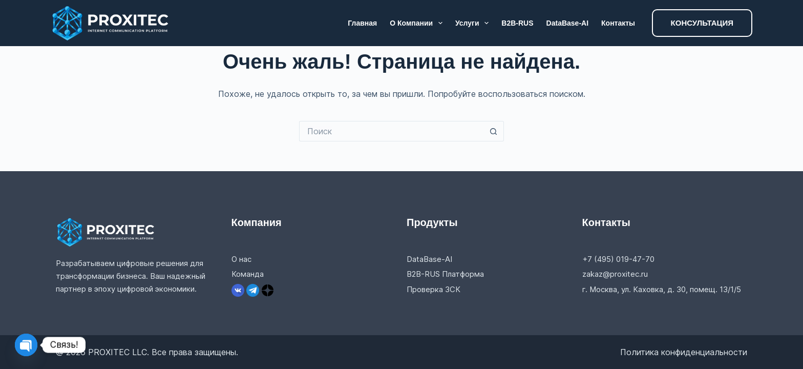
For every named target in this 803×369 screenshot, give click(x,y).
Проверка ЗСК (433, 289)
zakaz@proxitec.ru (615, 274)
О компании (418, 23)
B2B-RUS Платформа (445, 274)
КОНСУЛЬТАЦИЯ (702, 22)
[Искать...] (391, 131)
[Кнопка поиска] (493, 131)
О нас (241, 259)
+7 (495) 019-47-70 (618, 259)
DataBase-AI (567, 23)
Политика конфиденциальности (683, 352)
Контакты (618, 23)
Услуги (474, 23)
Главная (362, 23)
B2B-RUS (517, 23)
